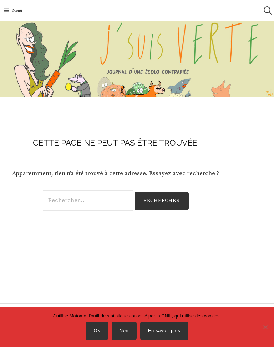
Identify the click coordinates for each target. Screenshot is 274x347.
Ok (97, 330)
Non (124, 330)
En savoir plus (164, 330)
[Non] (265, 327)
